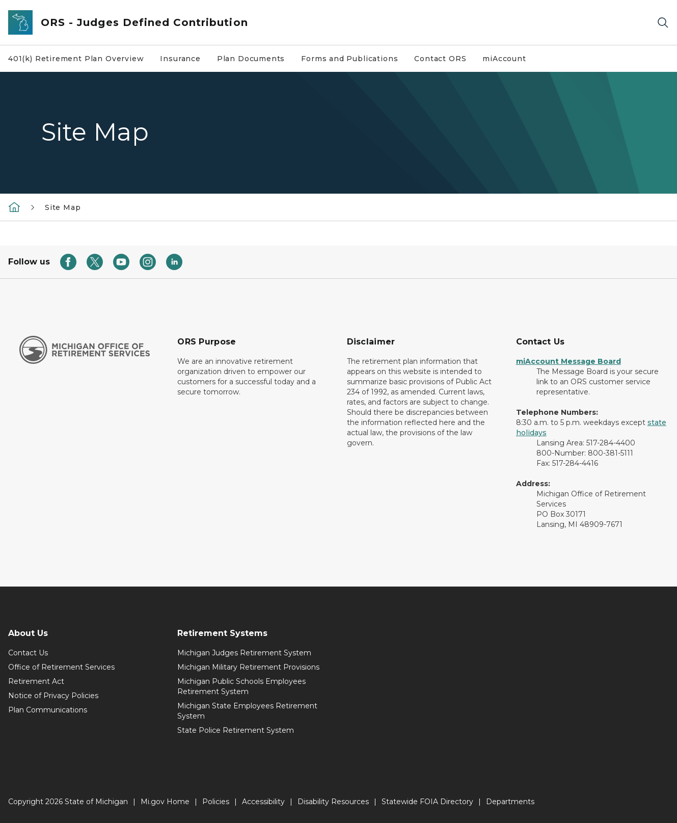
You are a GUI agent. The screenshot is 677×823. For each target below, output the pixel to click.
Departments (510, 801)
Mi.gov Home (165, 801)
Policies (215, 801)
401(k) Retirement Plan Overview (76, 58)
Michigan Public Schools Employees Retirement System (241, 686)
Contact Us (28, 652)
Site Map (63, 207)
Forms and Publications (349, 58)
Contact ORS (440, 58)
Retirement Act (36, 681)
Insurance (180, 58)
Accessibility (263, 801)
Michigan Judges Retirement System (244, 652)
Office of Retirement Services (61, 667)
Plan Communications (47, 709)
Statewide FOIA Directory (427, 801)
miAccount (504, 58)
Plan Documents (251, 58)
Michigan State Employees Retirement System (247, 711)
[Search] (663, 22)
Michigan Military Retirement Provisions (248, 667)
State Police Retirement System (235, 730)
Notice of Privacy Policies (53, 695)
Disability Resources (333, 801)
